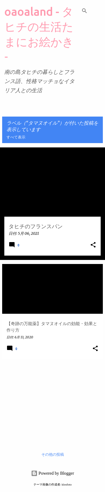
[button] (93, 245)
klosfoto (67, 484)
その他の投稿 (52, 455)
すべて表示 (15, 137)
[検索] (84, 10)
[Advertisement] (52, 401)
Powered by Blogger (52, 473)
